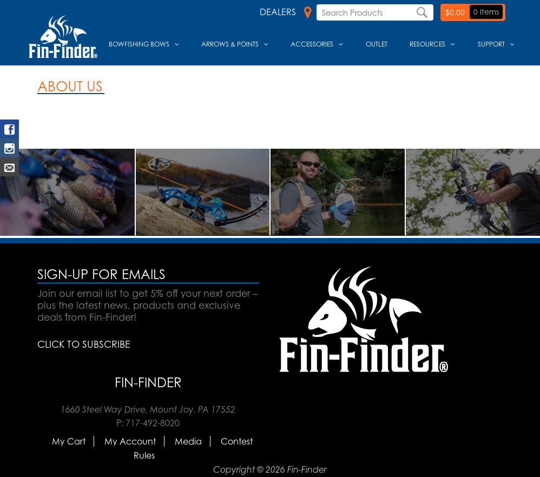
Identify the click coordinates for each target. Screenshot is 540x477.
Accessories (312, 44)
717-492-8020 (153, 423)
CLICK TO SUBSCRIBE (83, 344)
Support (491, 44)
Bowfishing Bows (139, 44)
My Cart (68, 441)
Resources (427, 44)
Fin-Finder (148, 382)
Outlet (376, 44)
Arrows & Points (230, 44)
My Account (130, 441)
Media (188, 441)
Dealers (286, 11)
